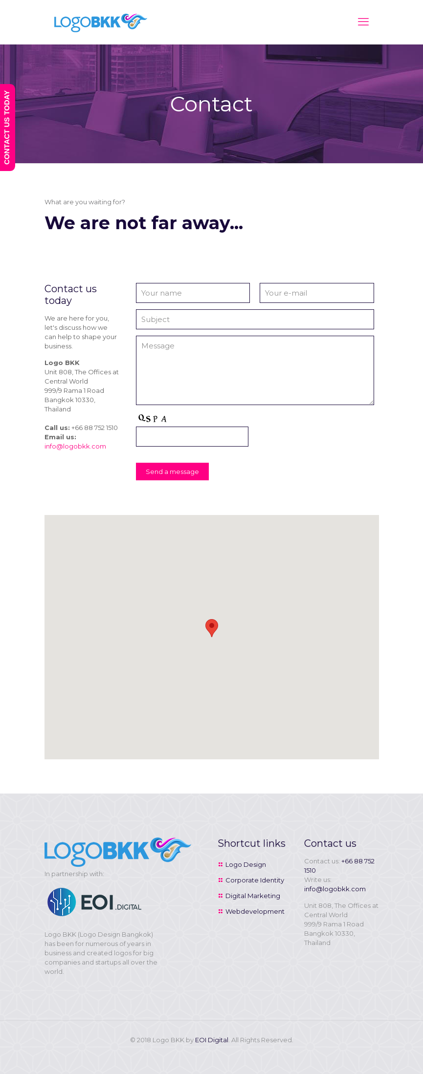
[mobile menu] (363, 22)
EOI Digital (211, 1040)
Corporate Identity (254, 880)
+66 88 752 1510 (94, 427)
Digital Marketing (252, 896)
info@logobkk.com (75, 446)
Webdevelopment (255, 911)
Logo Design (245, 864)
